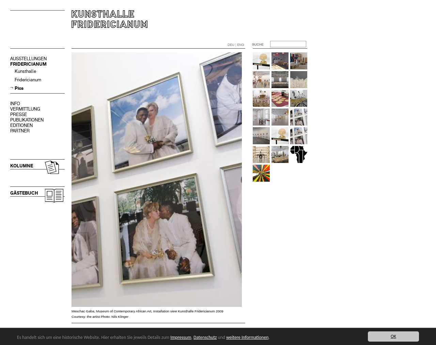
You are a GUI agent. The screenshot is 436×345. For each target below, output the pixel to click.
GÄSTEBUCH (24, 193)
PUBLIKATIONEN (27, 119)
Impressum (180, 337)
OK (393, 336)
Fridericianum (28, 79)
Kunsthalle (25, 71)
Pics (19, 88)
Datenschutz (205, 337)
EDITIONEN (21, 125)
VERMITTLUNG (25, 109)
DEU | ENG (236, 45)
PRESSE (18, 114)
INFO (15, 103)
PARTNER (20, 130)
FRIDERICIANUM (28, 64)
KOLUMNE (21, 165)
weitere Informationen (247, 337)
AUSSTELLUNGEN (28, 58)
